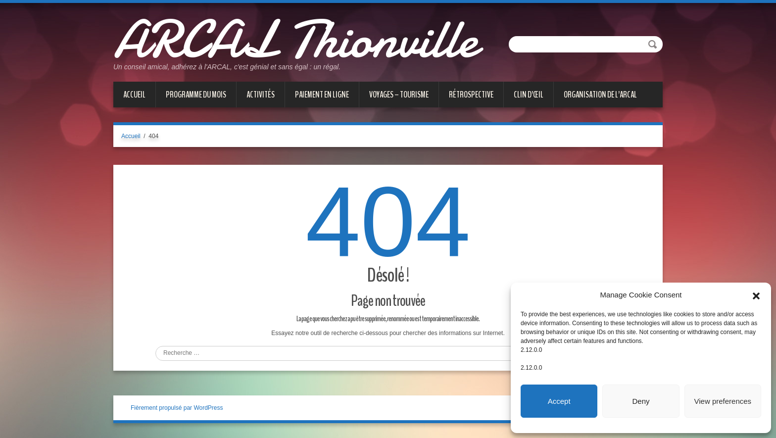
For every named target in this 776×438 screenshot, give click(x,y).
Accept (559, 401)
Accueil (134, 94)
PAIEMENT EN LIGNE (322, 94)
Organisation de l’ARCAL (600, 94)
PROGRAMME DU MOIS (196, 94)
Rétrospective (471, 94)
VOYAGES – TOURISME (399, 94)
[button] (756, 295)
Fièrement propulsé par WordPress (177, 407)
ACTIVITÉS (260, 94)
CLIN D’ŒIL (528, 94)
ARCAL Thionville (295, 39)
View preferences (723, 401)
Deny (640, 401)
